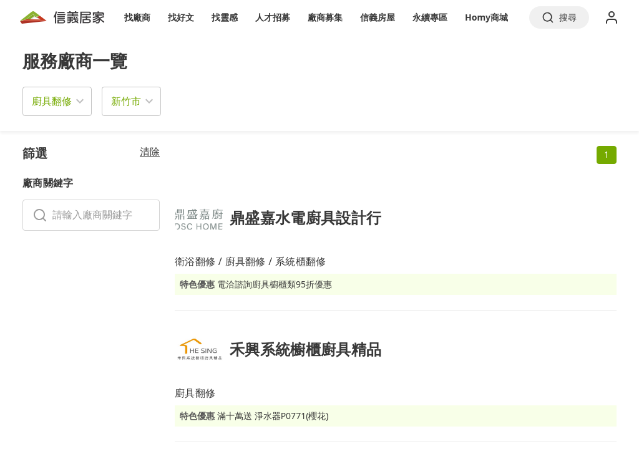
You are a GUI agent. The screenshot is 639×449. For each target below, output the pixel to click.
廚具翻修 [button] (52, 101)
